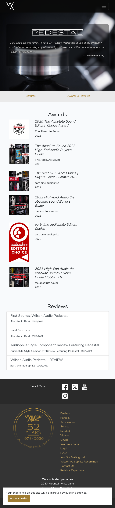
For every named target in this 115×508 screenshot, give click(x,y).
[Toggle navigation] (104, 6)
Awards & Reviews (78, 96)
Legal (63, 448)
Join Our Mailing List (72, 457)
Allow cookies (19, 498)
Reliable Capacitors (72, 470)
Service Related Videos (65, 431)
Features (30, 96)
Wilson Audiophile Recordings (79, 461)
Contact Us (67, 466)
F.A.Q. (63, 453)
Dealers (65, 413)
